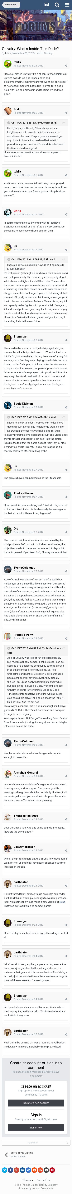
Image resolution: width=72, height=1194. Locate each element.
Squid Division (23, 403)
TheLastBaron (23, 493)
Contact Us (43, 1180)
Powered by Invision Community (36, 1188)
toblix (8, 53)
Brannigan (20, 336)
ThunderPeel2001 (26, 816)
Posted (28, 65)
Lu (16, 246)
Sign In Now (36, 1127)
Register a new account (36, 1103)
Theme (27, 1180)
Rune (62, 901)
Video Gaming (45, 53)
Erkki (17, 109)
